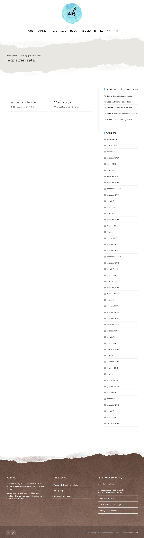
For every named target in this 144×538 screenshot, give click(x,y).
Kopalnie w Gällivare (123, 107)
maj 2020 (110, 170)
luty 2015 (110, 300)
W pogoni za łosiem (23, 102)
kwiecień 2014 (113, 361)
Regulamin (88, 30)
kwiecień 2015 (113, 287)
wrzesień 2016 (113, 195)
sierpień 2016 (112, 201)
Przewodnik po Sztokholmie (66, 485)
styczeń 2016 (112, 238)
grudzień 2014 (113, 312)
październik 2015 (114, 256)
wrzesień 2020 (113, 158)
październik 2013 (114, 398)
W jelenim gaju (63, 102)
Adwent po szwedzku (121, 102)
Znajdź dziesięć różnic (122, 96)
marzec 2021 (112, 145)
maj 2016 (110, 213)
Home (30, 30)
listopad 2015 (112, 250)
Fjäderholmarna (107, 484)
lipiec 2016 (111, 207)
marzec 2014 (112, 368)
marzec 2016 (112, 225)
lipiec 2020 (111, 164)
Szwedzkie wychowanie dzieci (125, 113)
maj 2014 (110, 355)
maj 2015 (110, 281)
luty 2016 (110, 232)
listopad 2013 (112, 392)
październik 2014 (114, 324)
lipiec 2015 (111, 275)
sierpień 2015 (112, 269)
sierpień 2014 (112, 337)
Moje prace (58, 30)
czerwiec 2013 (113, 423)
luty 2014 (110, 374)
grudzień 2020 (113, 151)
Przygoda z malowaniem (110, 510)
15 (77, 107)
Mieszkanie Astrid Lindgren (111, 504)
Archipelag (58, 490)
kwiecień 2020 (113, 176)
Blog (73, 30)
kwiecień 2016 (113, 219)
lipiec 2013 (111, 417)
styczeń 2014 (112, 380)
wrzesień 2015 (113, 263)
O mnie (42, 30)
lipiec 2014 (111, 343)
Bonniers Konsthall (108, 498)
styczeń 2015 (112, 306)
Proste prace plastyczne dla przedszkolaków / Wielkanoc (111, 491)
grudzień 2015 (113, 244)
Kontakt (106, 30)
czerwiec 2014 (113, 349)
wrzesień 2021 (113, 139)
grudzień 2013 (113, 386)
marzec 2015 (112, 293)
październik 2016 (114, 188)
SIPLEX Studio (133, 533)
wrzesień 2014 (113, 331)
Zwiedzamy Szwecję (62, 496)
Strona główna (12, 56)
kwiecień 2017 (113, 182)
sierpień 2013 (112, 411)
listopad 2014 (112, 318)
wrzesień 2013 (113, 405)
